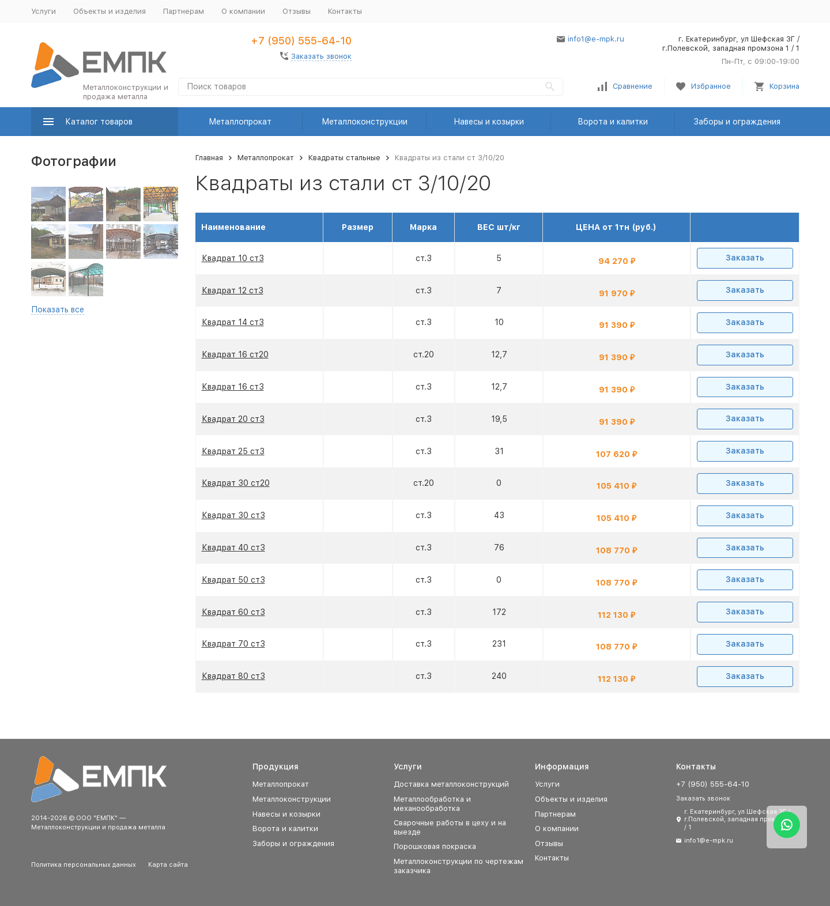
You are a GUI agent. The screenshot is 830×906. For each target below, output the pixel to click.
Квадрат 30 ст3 (233, 515)
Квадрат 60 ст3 (233, 612)
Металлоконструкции (365, 121)
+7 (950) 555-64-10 (301, 41)
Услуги (43, 11)
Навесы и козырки (489, 121)
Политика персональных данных (83, 865)
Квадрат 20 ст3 (233, 419)
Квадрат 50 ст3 (233, 579)
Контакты (345, 11)
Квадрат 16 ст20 (235, 354)
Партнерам (183, 11)
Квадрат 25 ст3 (233, 451)
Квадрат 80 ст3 (233, 676)
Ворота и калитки (613, 121)
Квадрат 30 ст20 (236, 483)
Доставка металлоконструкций (451, 784)
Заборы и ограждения (736, 121)
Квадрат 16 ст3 (233, 386)
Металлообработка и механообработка (432, 804)
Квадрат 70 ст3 (233, 643)
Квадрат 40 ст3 (233, 547)
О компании (243, 11)
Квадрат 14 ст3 (233, 322)
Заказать (745, 257)
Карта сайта (168, 865)
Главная (209, 157)
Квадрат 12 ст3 (232, 290)
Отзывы (296, 11)
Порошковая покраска (435, 846)
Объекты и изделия (109, 11)
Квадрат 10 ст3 (233, 258)
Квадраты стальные (344, 157)
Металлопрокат (240, 121)
